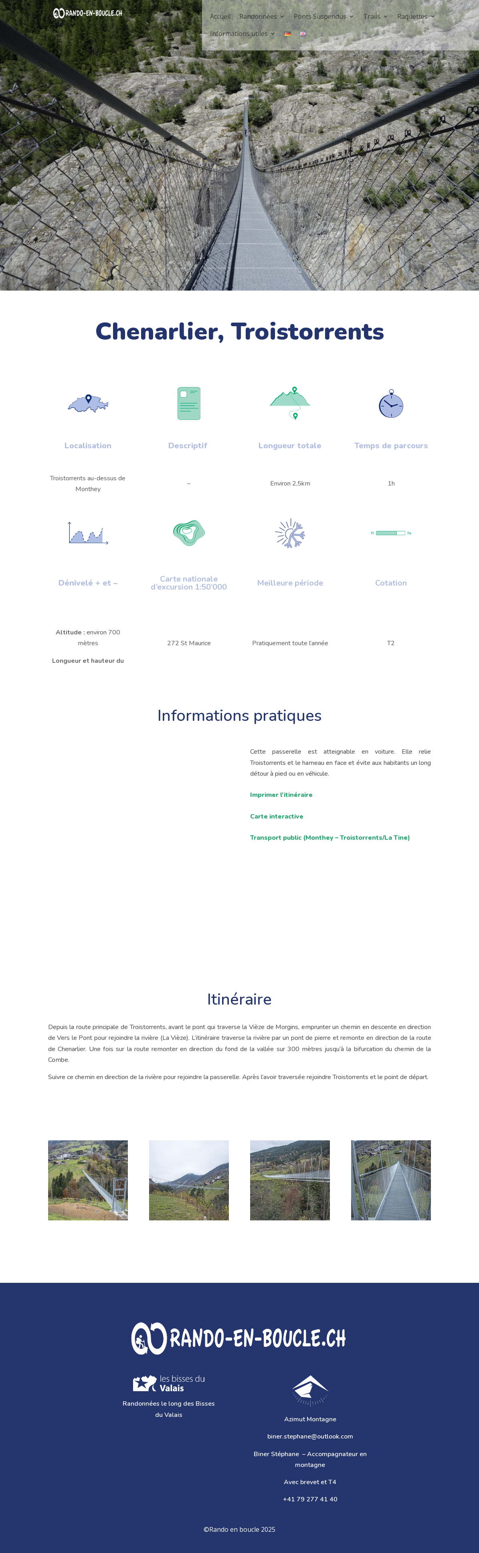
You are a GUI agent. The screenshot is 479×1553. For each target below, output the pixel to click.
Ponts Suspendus (320, 16)
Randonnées (258, 16)
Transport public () (330, 837)
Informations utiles (239, 33)
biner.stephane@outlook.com (310, 1436)
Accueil (220, 16)
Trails (371, 16)
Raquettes (412, 16)
